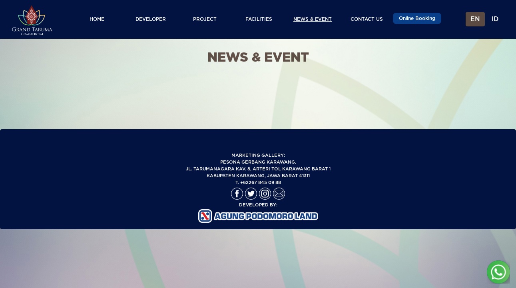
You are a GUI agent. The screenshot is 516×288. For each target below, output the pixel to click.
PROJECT (205, 19)
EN (475, 19)
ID (495, 19)
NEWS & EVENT (312, 19)
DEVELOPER (150, 19)
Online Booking (417, 18)
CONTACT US (367, 19)
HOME (97, 19)
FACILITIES (258, 19)
